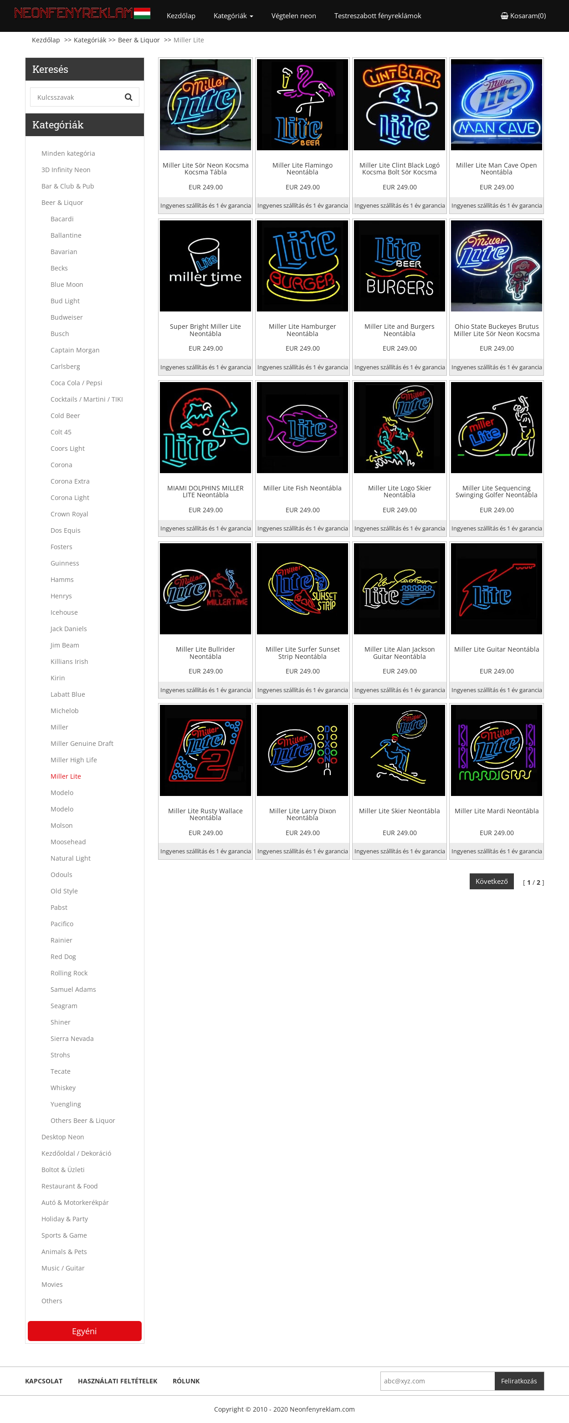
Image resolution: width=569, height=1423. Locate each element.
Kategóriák (90, 40)
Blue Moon (67, 284)
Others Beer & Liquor (83, 1120)
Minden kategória (68, 153)
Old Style (64, 891)
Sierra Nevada (72, 1038)
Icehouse (64, 612)
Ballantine (66, 235)
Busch (60, 333)
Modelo (62, 792)
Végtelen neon (294, 15)
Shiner (61, 1022)
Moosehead (68, 841)
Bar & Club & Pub (67, 186)
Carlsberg (65, 366)
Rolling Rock (69, 973)
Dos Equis (66, 530)
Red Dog (63, 956)
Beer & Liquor (139, 40)
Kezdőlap (186, 15)
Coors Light (68, 448)
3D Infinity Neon (66, 169)
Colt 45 (61, 432)
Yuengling (66, 1104)
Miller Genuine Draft (82, 743)
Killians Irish (69, 661)
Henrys (61, 596)
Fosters (61, 546)
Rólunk (186, 1381)
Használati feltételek (117, 1381)
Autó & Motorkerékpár (75, 1202)
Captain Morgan (75, 350)
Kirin (58, 677)
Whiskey (63, 1087)
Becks (59, 268)
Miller (59, 727)
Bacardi (62, 218)
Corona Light (70, 497)
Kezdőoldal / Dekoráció (76, 1153)
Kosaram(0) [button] (523, 15)
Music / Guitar (63, 1268)
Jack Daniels (69, 628)
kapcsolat (43, 1381)
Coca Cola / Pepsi (77, 382)
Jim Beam (65, 645)
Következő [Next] (492, 881)
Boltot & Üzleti (63, 1169)
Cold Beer (65, 415)
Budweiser (67, 317)
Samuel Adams (73, 989)
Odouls (61, 874)
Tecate (61, 1071)
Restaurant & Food (69, 1186)
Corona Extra (70, 481)
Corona (61, 464)
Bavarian (64, 251)
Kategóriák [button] (233, 15)
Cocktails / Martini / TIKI (87, 399)
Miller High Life (74, 759)
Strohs (60, 1055)
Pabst (59, 907)
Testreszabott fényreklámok (377, 15)
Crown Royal (69, 514)
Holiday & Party (64, 1218)
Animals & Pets (64, 1251)
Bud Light (65, 300)
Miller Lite (66, 776)
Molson (62, 825)
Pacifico (62, 923)
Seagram (64, 1005)
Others (51, 1300)
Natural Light (71, 858)
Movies (52, 1284)
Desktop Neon (62, 1136)
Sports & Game (64, 1235)
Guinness (65, 563)
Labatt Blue (68, 694)
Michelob (65, 710)
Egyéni (84, 1331)
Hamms (62, 579)
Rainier (61, 940)
